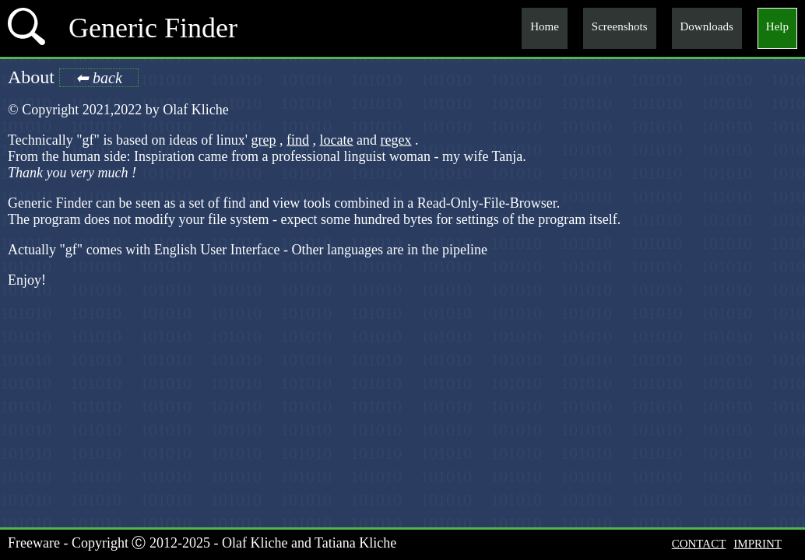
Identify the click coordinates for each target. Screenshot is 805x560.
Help (777, 26)
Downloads (706, 26)
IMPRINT (757, 543)
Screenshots (620, 26)
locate (336, 140)
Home (544, 26)
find (297, 140)
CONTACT (699, 543)
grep (263, 140)
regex (396, 140)
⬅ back (99, 77)
